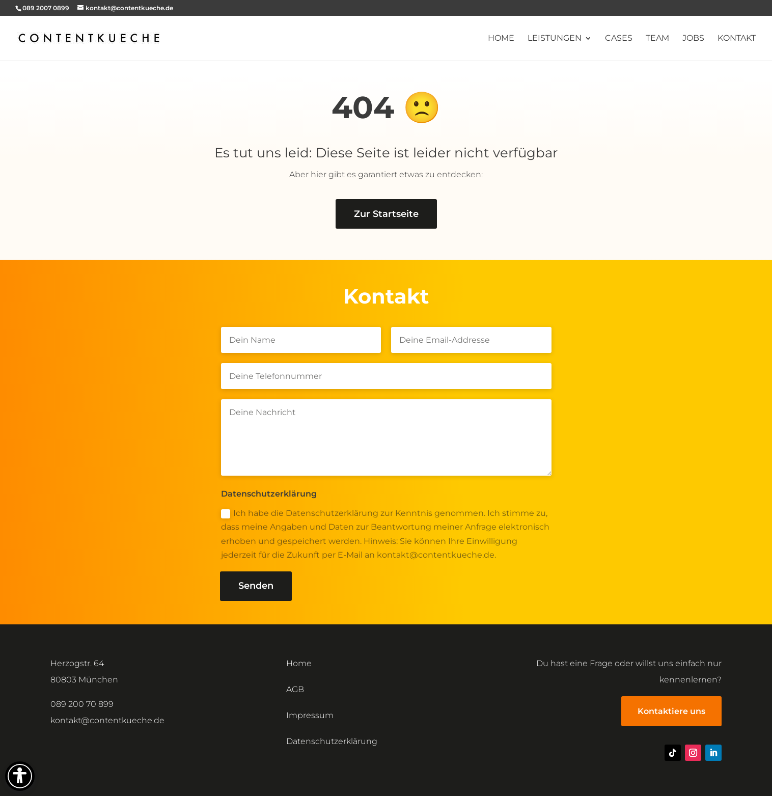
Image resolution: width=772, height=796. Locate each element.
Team (657, 39)
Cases (618, 39)
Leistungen (555, 39)
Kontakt (737, 39)
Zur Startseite (386, 213)
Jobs (693, 39)
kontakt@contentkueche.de (107, 720)
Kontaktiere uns (671, 711)
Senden (255, 585)
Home (501, 39)
